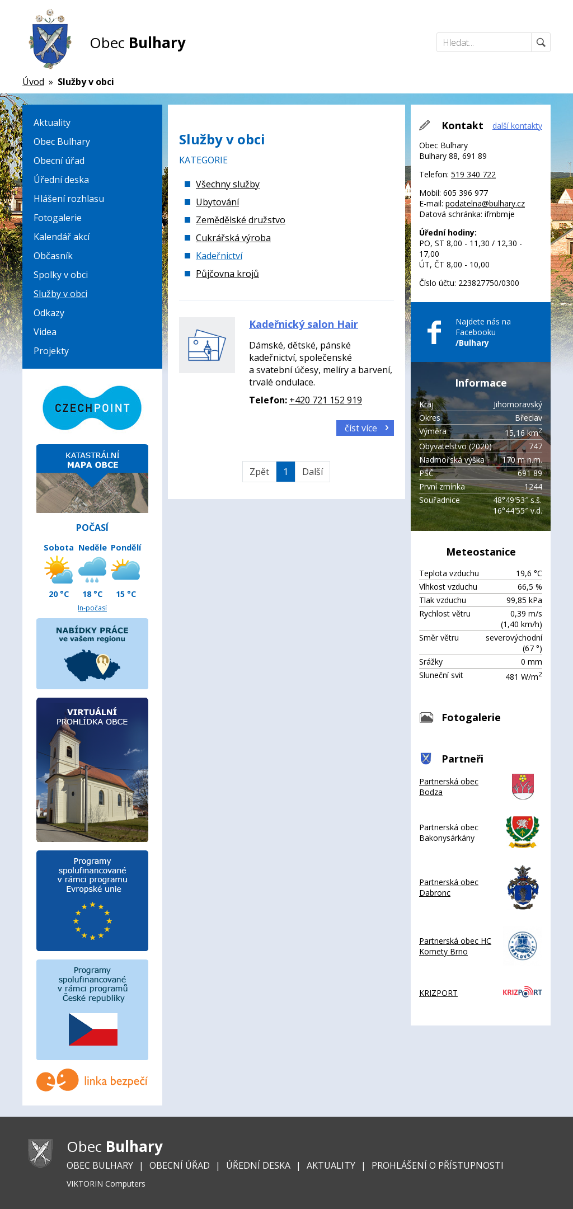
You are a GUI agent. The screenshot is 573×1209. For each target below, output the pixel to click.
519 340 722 (473, 174)
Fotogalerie (58, 217)
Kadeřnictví (219, 256)
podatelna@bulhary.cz (485, 203)
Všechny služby (228, 184)
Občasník (53, 256)
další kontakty (517, 125)
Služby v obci (60, 294)
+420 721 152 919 (325, 400)
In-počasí (92, 608)
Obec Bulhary (62, 141)
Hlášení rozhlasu (69, 198)
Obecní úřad (59, 160)
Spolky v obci (61, 275)
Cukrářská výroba (233, 238)
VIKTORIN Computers (106, 1183)
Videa (45, 332)
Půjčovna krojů (227, 273)
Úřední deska (61, 179)
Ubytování (217, 202)
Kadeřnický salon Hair (303, 324)
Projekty (51, 351)
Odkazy (49, 313)
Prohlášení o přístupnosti (438, 1165)
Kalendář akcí (62, 236)
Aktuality (52, 122)
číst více (361, 428)
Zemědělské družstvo (240, 220)
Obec (138, 42)
